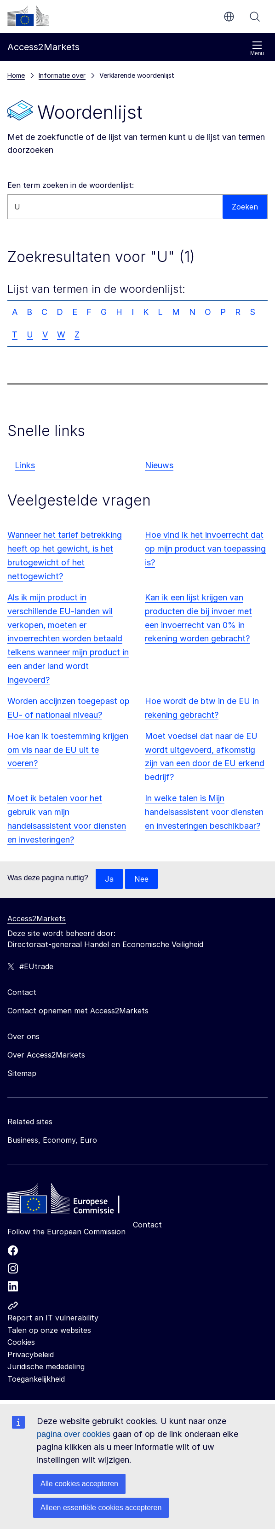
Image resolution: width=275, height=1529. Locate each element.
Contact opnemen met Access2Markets (78, 1010)
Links (25, 465)
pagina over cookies (73, 1434)
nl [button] (229, 16)
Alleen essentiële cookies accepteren (100, 1508)
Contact (147, 1224)
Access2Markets (36, 918)
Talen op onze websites (49, 1330)
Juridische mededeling (46, 1366)
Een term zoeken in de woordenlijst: (70, 185)
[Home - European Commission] (74, 1201)
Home (16, 75)
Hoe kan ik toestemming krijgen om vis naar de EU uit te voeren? (67, 749)
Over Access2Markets (46, 1054)
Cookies (21, 1342)
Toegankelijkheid (36, 1379)
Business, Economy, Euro (52, 1140)
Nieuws (159, 465)
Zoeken (254, 16)
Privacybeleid (30, 1354)
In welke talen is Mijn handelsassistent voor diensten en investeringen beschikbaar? (204, 812)
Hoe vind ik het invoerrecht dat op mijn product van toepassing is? (205, 548)
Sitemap (21, 1073)
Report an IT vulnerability (52, 1317)
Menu (257, 49)
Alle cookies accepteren (79, 1484)
